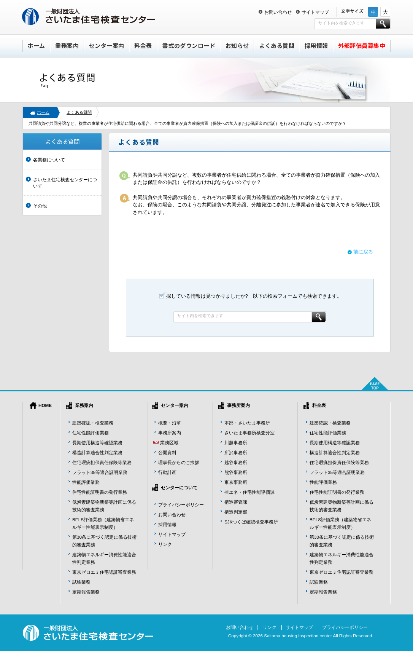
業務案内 (67, 45)
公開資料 (167, 452)
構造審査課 (235, 501)
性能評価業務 (86, 482)
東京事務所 (235, 482)
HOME (45, 405)
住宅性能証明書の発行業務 (99, 492)
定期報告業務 (86, 591)
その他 (40, 205)
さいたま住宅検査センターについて (65, 183)
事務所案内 (169, 432)
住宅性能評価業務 (90, 432)
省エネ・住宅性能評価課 (249, 492)
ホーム (36, 45)
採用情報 (316, 45)
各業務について (49, 159)
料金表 (143, 45)
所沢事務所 (235, 452)
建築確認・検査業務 (92, 422)
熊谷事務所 (235, 472)
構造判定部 (235, 511)
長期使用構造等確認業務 (97, 442)
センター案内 (106, 45)
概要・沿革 (169, 422)
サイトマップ (315, 12)
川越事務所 (235, 442)
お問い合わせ (278, 12)
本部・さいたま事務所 (247, 422)
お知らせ (237, 45)
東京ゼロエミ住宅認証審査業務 (104, 572)
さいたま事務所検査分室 (249, 432)
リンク (165, 544)
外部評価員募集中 (361, 45)
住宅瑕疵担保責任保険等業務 (102, 462)
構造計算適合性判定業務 (97, 452)
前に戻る (363, 252)
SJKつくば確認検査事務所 (251, 521)
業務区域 (169, 442)
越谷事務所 (235, 462)
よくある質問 (276, 45)
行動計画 (167, 472)
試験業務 (81, 581)
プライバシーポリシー (181, 504)
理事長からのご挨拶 (178, 462)
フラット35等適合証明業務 (99, 472)
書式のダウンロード (189, 45)
